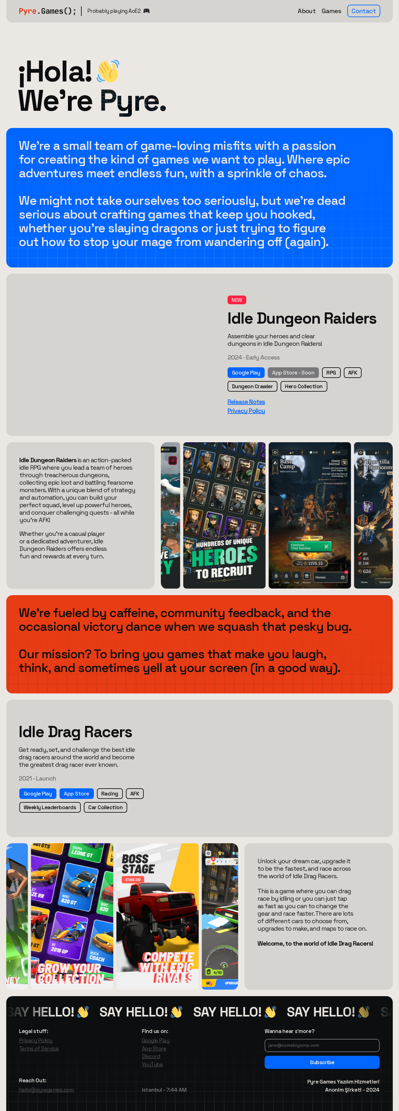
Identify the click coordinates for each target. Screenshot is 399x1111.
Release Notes (246, 402)
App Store (154, 1048)
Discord (151, 1056)
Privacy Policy (246, 411)
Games (331, 11)
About (306, 11)
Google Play (155, 1040)
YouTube (152, 1064)
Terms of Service (39, 1048)
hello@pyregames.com (46, 1089)
